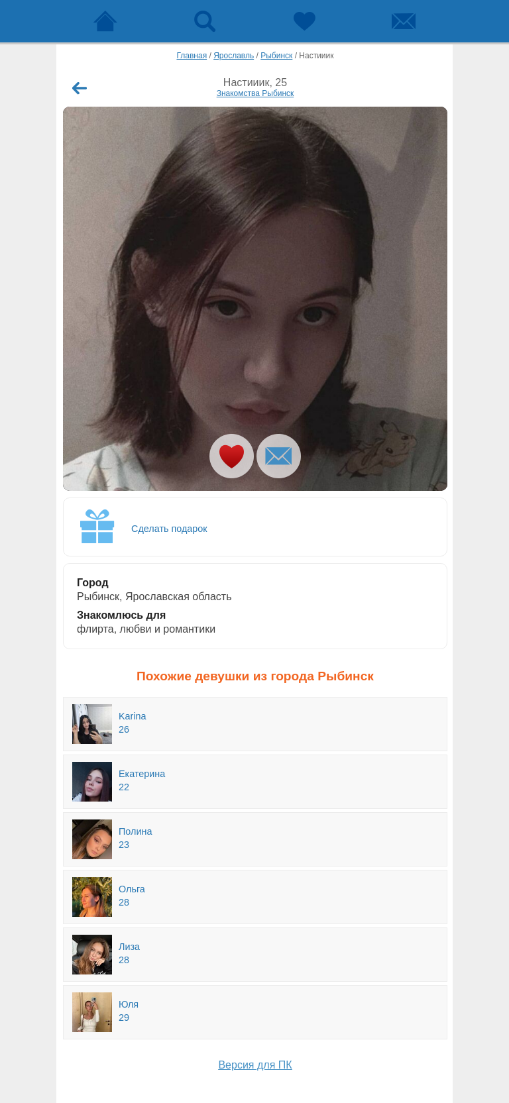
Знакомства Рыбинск (255, 93)
